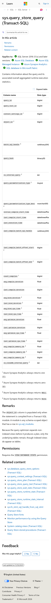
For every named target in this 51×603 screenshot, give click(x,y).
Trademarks (7, 599)
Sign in (46, 3)
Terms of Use (34, 595)
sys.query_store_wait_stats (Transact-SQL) (27, 487)
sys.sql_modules (26, 423)
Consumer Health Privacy (12, 595)
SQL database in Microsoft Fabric (22, 68)
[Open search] (39, 3)
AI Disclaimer (7, 587)
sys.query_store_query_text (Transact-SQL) (27, 483)
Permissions (9, 46)
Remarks (7, 42)
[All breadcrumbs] (4, 10)
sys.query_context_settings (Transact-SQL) (27, 476)
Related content (11, 50)
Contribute (6, 591)
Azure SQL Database (24, 60)
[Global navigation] (2, 3)
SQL (12, 9)
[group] (25, 230)
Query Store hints (15, 514)
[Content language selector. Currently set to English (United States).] (14, 574)
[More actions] (46, 10)
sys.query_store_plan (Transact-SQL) (24, 480)
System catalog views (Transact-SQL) (24, 526)
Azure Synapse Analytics (35, 64)
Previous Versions (23, 587)
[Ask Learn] (41, 10)
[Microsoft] (25, 3)
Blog (36, 587)
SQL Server (22, 9)
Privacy (17, 591)
